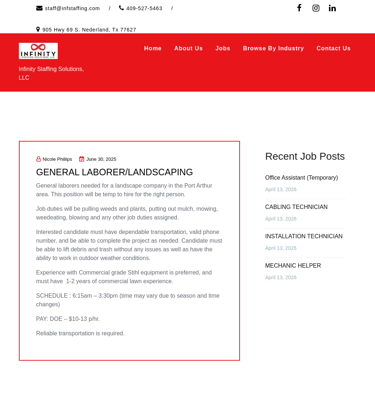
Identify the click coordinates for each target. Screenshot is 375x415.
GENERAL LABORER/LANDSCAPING (117, 172)
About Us (188, 48)
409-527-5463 (144, 8)
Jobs (223, 48)
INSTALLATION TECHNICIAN (303, 236)
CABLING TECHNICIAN (296, 207)
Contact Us (334, 48)
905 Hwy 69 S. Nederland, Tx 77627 (89, 30)
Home (153, 48)
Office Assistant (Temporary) (301, 178)
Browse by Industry (273, 48)
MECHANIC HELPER (293, 266)
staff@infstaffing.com (72, 8)
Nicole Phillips (54, 159)
